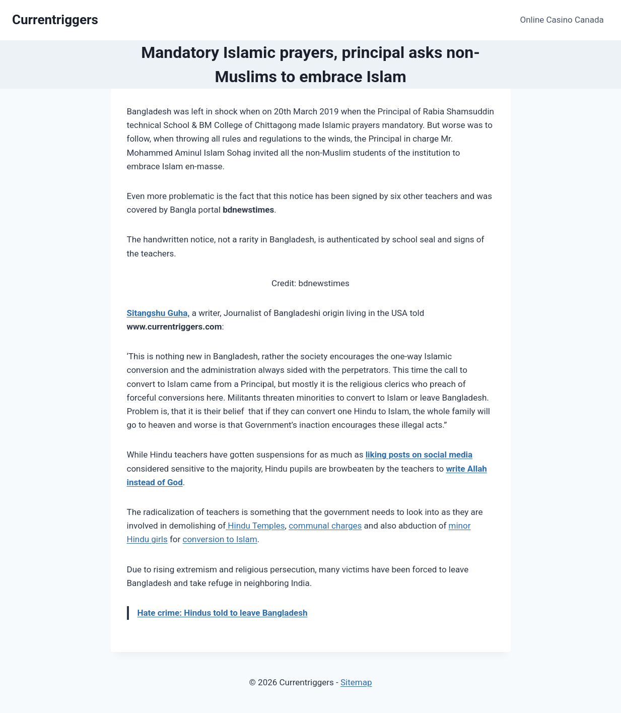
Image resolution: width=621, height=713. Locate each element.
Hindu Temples (255, 526)
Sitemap (356, 682)
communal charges (325, 526)
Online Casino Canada (562, 20)
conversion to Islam (220, 539)
